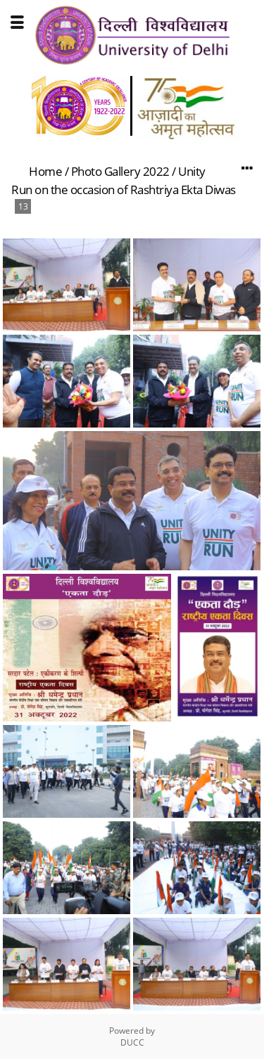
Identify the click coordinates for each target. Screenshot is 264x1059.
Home (45, 171)
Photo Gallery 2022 (120, 171)
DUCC (132, 1042)
